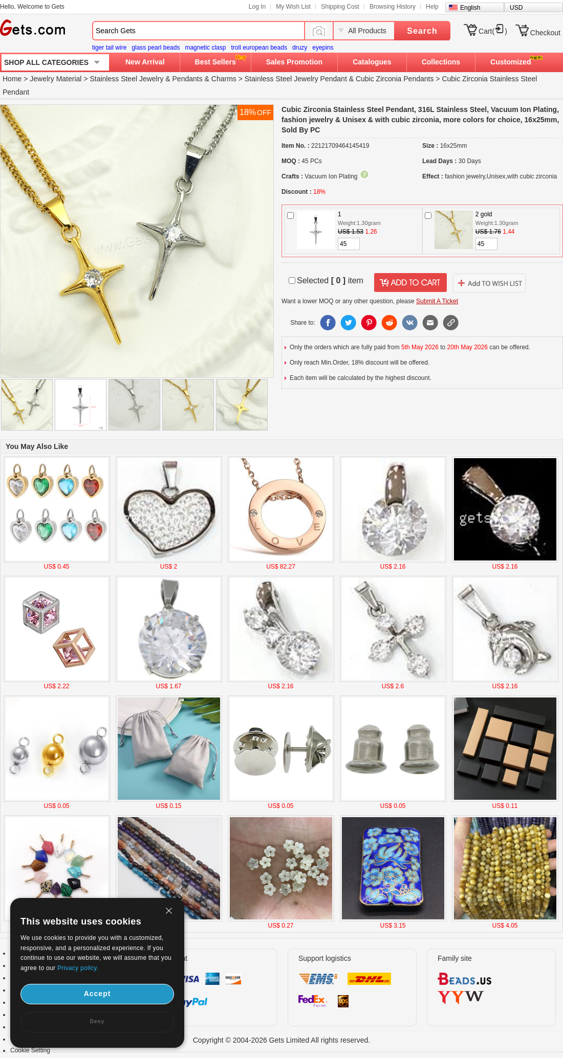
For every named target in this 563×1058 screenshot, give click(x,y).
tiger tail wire (109, 47)
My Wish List (293, 6)
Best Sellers (215, 62)
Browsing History (393, 6)
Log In (257, 6)
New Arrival (145, 62)
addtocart (410, 282)
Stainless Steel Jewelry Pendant (296, 79)
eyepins (322, 47)
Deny (97, 1021)
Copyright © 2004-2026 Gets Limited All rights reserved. (282, 1040)
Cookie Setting (30, 1050)
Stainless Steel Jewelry (126, 79)
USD (516, 7)
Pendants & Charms (204, 79)
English (470, 7)
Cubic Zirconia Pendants (395, 79)
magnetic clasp (205, 47)
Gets (32, 27)
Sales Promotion (294, 62)
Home (12, 79)
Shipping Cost (340, 6)
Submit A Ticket (437, 301)
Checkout (545, 33)
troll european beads (259, 47)
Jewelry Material (55, 79)
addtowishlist (489, 282)
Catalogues (372, 62)
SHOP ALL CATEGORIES (46, 62)
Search (422, 31)
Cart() (493, 31)
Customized (510, 62)
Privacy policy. (77, 968)
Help (432, 6)
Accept (97, 993)
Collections (441, 62)
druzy (299, 47)
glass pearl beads (156, 47)
